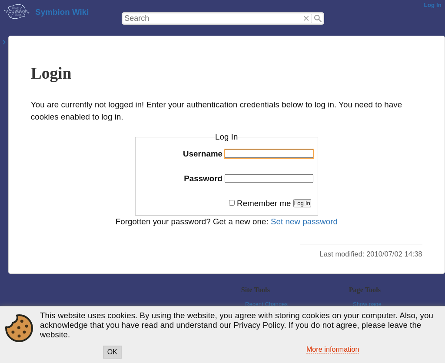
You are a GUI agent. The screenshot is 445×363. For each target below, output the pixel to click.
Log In (433, 5)
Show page (367, 304)
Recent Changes (266, 304)
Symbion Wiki (62, 12)
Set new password (304, 221)
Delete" (306, 18)
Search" (318, 18)
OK (112, 352)
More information (332, 349)
